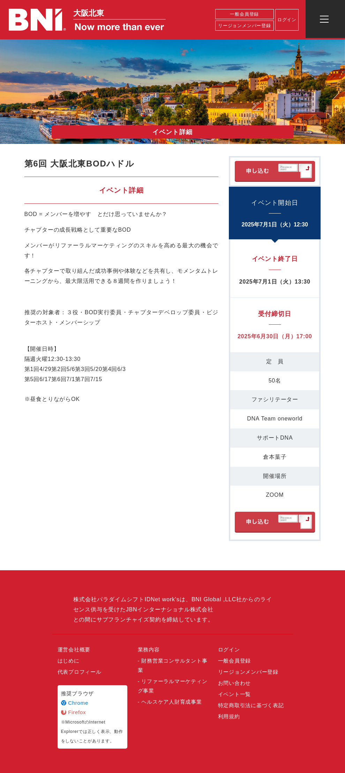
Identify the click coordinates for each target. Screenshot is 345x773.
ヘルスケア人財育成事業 (171, 702)
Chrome (75, 703)
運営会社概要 (74, 649)
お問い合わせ (234, 683)
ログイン (287, 19)
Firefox (73, 712)
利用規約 (229, 716)
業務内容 (149, 649)
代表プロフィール (80, 672)
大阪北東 (88, 13)
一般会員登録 (244, 14)
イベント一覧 (234, 694)
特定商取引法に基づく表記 (251, 705)
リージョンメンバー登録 (244, 25)
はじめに (69, 661)
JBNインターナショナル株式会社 (169, 609)
